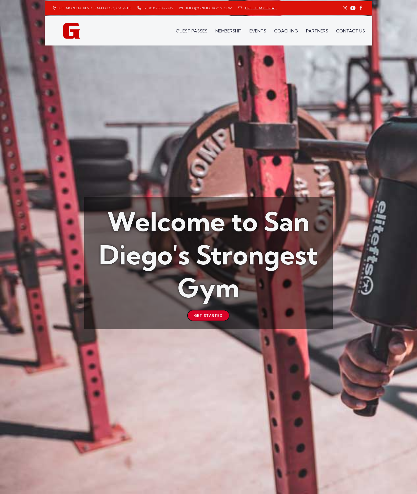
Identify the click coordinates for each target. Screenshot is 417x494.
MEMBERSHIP (228, 31)
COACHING (286, 31)
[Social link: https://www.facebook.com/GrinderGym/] (361, 8)
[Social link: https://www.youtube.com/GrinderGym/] (353, 8)
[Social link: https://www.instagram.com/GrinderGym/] (345, 8)
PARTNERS (317, 31)
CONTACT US (350, 31)
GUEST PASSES (191, 31)
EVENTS (257, 31)
